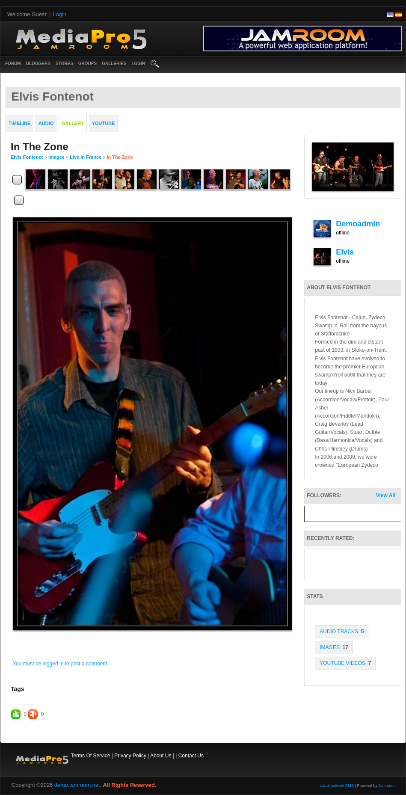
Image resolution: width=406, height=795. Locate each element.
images (56, 157)
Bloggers (38, 63)
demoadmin (358, 224)
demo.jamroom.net (77, 785)
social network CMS (337, 785)
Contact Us (191, 756)
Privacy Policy (130, 756)
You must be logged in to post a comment (60, 664)
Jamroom (386, 785)
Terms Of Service (90, 756)
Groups (87, 63)
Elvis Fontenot (27, 157)
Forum (13, 63)
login (138, 63)
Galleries (114, 63)
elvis (345, 252)
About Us (160, 756)
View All (385, 495)
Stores (64, 63)
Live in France (85, 157)
